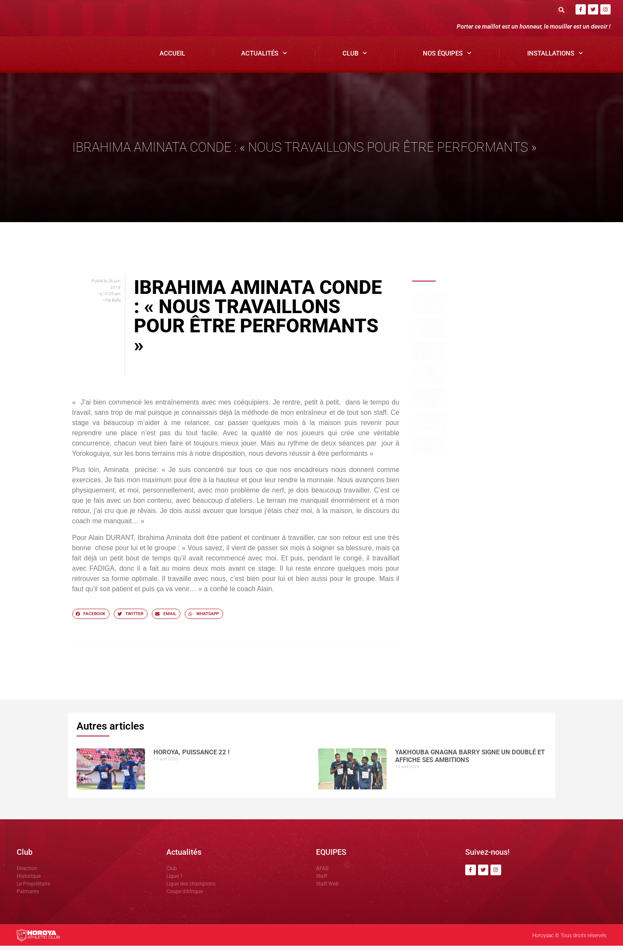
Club (355, 57)
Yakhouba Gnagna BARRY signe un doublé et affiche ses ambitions (491, 328)
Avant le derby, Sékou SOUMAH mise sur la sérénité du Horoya (493, 399)
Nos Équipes (447, 57)
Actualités (264, 57)
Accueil (172, 57)
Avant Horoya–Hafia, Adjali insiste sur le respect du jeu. (493, 422)
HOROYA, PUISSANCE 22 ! (476, 302)
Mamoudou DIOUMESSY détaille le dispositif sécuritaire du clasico (490, 375)
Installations (555, 57)
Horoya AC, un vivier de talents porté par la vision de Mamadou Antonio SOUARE (496, 449)
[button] (561, 9)
